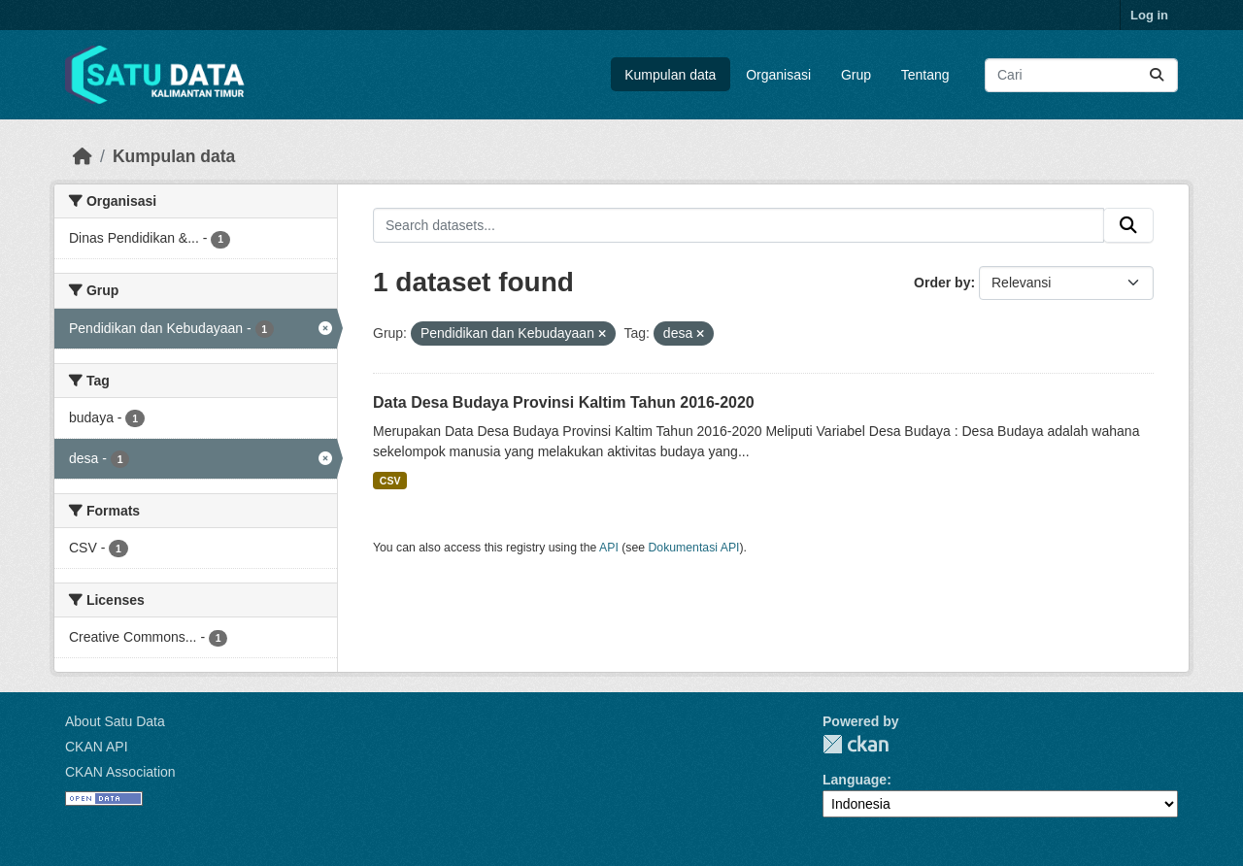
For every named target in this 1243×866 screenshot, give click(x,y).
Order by (942, 282)
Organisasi (778, 75)
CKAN (856, 744)
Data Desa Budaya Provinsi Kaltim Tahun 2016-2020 (564, 402)
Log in (1149, 15)
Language (855, 779)
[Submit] (1156, 75)
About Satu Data (115, 721)
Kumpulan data (670, 75)
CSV (390, 480)
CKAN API (96, 746)
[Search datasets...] (1081, 75)
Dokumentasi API (694, 547)
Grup (856, 75)
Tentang (925, 75)
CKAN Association (120, 772)
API (609, 547)
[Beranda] (82, 156)
